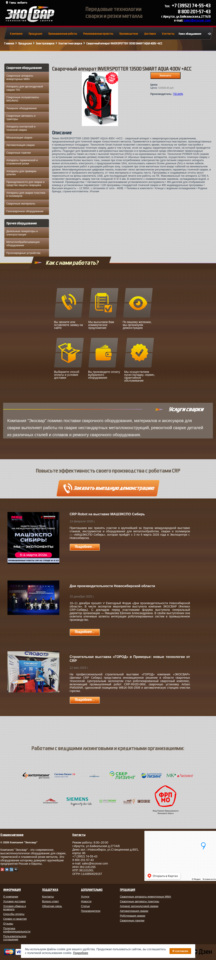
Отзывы (8, 923)
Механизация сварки (19, 137)
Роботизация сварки (132, 915)
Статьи (85, 906)
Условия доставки (14, 901)
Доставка (150, 34)
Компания (16, 34)
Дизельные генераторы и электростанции (22, 233)
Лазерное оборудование (21, 108)
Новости (86, 901)
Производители (128, 34)
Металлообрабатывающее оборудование (23, 243)
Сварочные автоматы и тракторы (21, 117)
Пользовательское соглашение (14, 938)
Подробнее (80, 953)
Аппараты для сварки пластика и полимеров (25, 194)
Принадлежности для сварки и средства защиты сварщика (25, 183)
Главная (9, 43)
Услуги (85, 896)
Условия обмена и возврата (14, 908)
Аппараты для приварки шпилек (21, 173)
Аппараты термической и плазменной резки (22, 162)
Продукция (35, 34)
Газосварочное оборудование (25, 211)
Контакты (168, 34)
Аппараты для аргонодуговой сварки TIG (24, 88)
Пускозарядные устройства (23, 253)
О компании (10, 896)
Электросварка (45, 43)
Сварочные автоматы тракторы (139, 901)
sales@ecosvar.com (197, 20)
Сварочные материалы (20, 203)
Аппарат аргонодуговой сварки (139, 906)
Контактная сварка (70, 43)
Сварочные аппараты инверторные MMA (19, 77)
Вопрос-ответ (50, 901)
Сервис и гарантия (15, 918)
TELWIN (178, 94)
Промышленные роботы (62, 34)
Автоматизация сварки (20, 145)
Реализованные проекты (98, 34)
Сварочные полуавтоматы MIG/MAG (22, 99)
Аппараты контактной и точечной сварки (21, 128)
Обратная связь (52, 906)
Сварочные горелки (18, 152)
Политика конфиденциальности (17, 930)
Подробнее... (84, 547)
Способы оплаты (13, 914)
